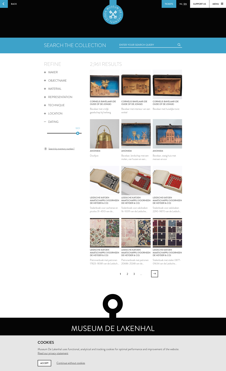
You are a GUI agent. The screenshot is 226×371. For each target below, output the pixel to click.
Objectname (55, 81)
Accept (44, 363)
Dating (51, 122)
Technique (54, 105)
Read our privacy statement (53, 353)
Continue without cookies (70, 363)
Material (52, 89)
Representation (58, 97)
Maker (51, 72)
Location (53, 113)
